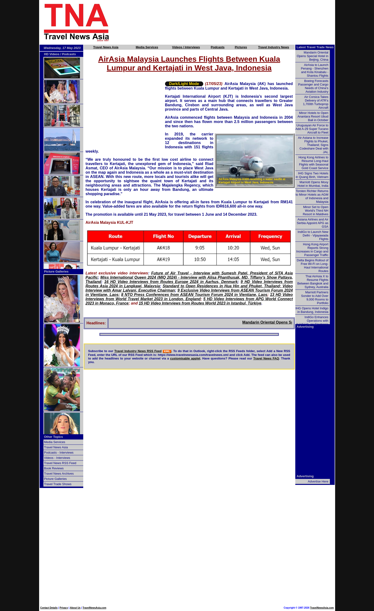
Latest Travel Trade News (315, 47)
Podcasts (218, 47)
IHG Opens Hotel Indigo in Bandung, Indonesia (311, 310)
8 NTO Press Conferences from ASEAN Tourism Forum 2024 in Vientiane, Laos (194, 295)
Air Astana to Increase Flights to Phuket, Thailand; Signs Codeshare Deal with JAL (313, 145)
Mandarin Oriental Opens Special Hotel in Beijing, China (312, 56)
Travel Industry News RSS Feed (137, 351)
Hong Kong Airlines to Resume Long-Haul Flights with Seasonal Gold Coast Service (313, 162)
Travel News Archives (59, 473)
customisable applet (185, 358)
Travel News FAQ (266, 358)
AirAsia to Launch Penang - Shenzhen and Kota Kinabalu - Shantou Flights (314, 70)
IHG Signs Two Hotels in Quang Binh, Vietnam (312, 175)
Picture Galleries (56, 271)
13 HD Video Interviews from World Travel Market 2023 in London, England (189, 297)
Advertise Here (318, 481)
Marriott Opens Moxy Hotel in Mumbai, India (312, 184)
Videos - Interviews (57, 458)
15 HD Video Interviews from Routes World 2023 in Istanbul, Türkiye (200, 303)
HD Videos (52, 54)
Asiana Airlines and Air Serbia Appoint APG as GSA (312, 223)
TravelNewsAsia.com (94, 607)
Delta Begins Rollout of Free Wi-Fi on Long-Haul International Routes (312, 265)
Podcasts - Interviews (59, 452)
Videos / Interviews (186, 47)
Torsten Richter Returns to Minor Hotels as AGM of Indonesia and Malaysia (312, 196)
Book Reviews (54, 468)
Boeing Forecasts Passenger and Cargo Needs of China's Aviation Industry (313, 86)
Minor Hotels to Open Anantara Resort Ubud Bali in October (312, 116)
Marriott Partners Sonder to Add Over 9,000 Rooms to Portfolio (314, 297)
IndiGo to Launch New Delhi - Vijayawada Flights (313, 235)
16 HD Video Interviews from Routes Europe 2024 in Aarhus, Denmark (171, 282)
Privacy (64, 607)
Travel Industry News (273, 47)
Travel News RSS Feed (60, 463)
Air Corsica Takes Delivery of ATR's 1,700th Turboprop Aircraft (315, 102)
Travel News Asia (106, 47)
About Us (75, 607)
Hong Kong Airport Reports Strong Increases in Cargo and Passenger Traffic (312, 249)
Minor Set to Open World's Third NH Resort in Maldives (315, 210)
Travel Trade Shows (58, 484)
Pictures (241, 47)
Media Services (147, 47)
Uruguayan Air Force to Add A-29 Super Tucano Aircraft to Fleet (311, 128)
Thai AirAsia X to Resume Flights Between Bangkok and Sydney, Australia (312, 281)
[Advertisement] (230, 22)
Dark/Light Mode (184, 84)
